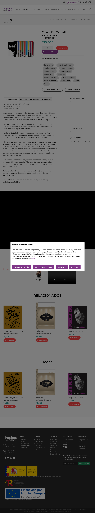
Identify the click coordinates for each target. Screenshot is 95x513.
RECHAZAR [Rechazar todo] (62, 267)
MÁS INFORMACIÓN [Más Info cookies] (21, 267)
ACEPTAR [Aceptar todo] (74, 267)
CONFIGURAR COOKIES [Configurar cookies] (43, 267)
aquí (33, 259)
